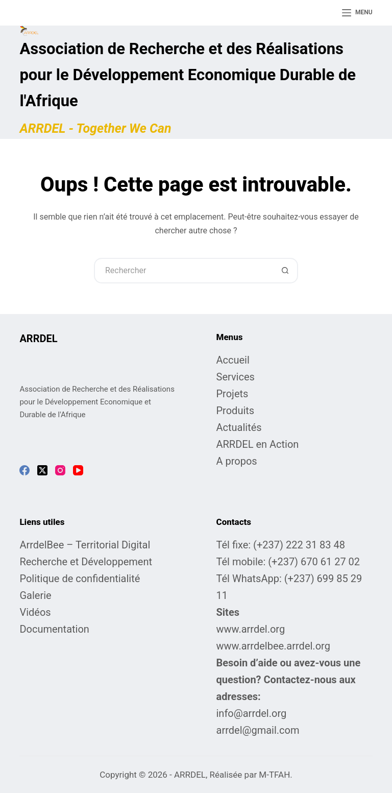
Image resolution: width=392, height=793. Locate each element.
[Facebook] (24, 470)
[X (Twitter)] (42, 470)
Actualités (239, 427)
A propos (236, 461)
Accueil (233, 360)
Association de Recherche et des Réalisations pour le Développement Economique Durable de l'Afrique (187, 74)
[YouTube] (78, 470)
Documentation (54, 629)
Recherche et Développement (85, 562)
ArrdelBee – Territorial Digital (84, 545)
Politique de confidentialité (79, 578)
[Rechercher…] (183, 270)
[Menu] (357, 13)
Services (235, 377)
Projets (232, 394)
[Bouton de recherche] (285, 270)
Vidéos (35, 612)
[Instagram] (60, 470)
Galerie (35, 595)
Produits (235, 410)
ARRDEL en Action (257, 444)
